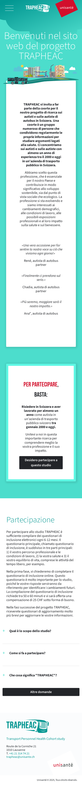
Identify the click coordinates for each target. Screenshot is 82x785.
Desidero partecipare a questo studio (41, 462)
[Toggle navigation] (9, 8)
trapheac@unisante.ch (20, 757)
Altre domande (41, 692)
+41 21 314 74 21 (19, 753)
